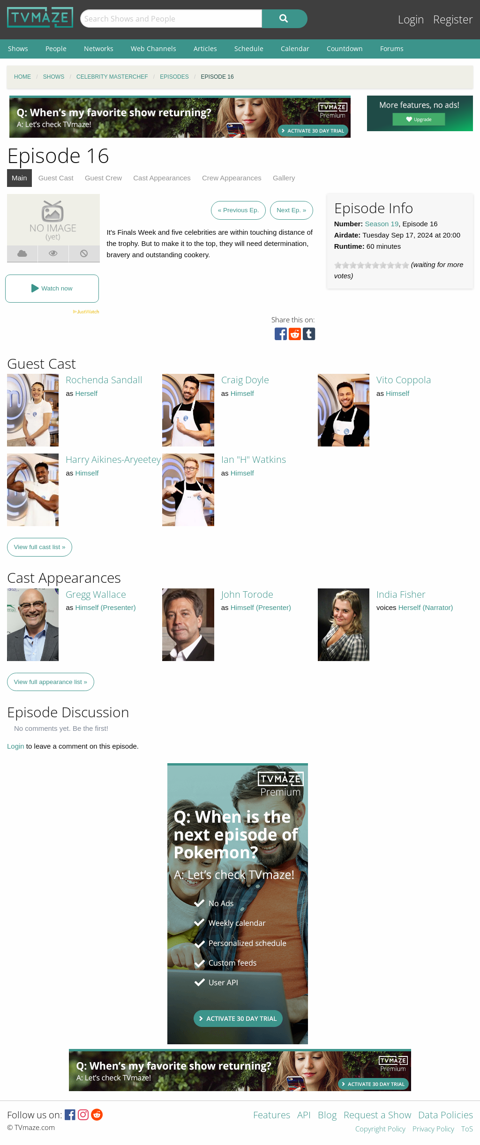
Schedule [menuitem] (248, 48)
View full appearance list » (51, 681)
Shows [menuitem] (18, 48)
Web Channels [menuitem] (153, 48)
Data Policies (445, 1115)
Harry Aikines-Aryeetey (113, 459)
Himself (242, 393)
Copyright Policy (380, 1129)
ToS (467, 1129)
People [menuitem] (56, 48)
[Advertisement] (180, 117)
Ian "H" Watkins (253, 459)
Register (453, 19)
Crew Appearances (232, 178)
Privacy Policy (433, 1129)
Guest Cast (56, 178)
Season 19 (382, 224)
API (304, 1115)
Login (411, 19)
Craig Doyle (245, 379)
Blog (327, 1115)
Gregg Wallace (96, 594)
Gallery (284, 178)
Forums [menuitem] (392, 48)
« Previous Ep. (238, 210)
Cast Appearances (162, 178)
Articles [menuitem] (205, 48)
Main (19, 178)
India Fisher (401, 594)
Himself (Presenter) (105, 607)
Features (271, 1115)
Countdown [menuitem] (345, 48)
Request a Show (377, 1115)
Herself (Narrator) (425, 607)
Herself (86, 393)
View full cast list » (40, 546)
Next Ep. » (291, 210)
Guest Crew (103, 178)
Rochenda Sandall (104, 379)
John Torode (247, 594)
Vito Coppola (403, 379)
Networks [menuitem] (98, 48)
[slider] (371, 265)
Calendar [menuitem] (295, 48)
